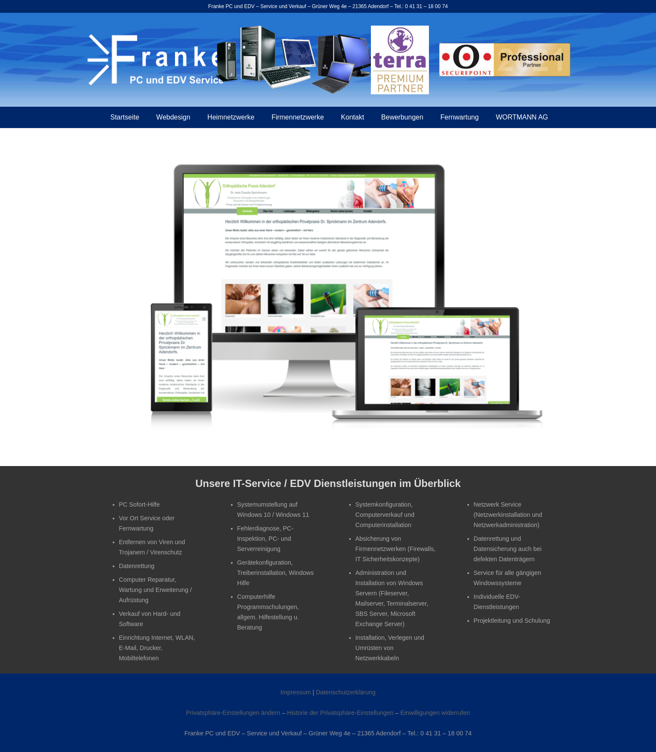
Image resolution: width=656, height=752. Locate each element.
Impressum (295, 692)
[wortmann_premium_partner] (400, 60)
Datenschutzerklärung (346, 692)
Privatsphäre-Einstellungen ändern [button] (233, 712)
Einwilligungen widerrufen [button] (435, 712)
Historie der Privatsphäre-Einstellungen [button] (340, 712)
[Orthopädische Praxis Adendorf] (328, 293)
